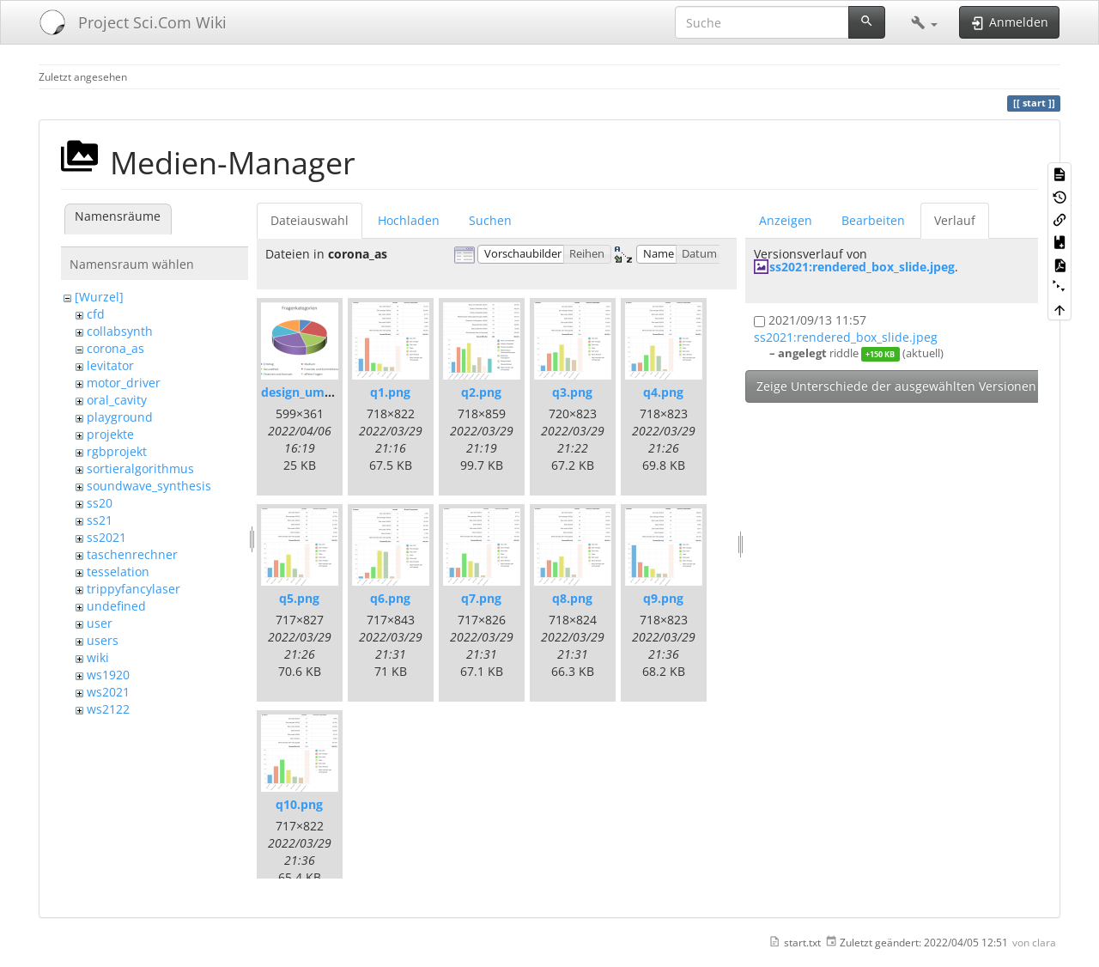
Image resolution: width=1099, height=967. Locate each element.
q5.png (299, 598)
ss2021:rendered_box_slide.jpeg (862, 266)
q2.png (481, 392)
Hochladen (409, 220)
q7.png (481, 598)
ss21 (99, 520)
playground (120, 417)
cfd (96, 314)
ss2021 (106, 537)
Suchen (490, 220)
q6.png (390, 598)
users (102, 640)
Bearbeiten (873, 220)
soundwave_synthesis (149, 485)
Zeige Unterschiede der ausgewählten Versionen (896, 386)
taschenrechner (132, 554)
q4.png (663, 392)
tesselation (118, 571)
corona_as (115, 348)
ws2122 (108, 709)
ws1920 (108, 674)
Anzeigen (785, 220)
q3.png (572, 392)
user (99, 623)
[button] (924, 22)
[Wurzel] (99, 297)
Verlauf (954, 220)
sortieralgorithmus (140, 468)
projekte (110, 434)
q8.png (572, 598)
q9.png (663, 598)
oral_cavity (117, 400)
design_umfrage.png (320, 392)
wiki (98, 657)
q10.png (299, 804)
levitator (110, 365)
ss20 (99, 503)
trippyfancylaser (133, 589)
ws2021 (108, 692)
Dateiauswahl (309, 220)
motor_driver (124, 382)
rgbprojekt (117, 451)
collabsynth (120, 331)
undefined (116, 606)
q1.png (390, 392)
